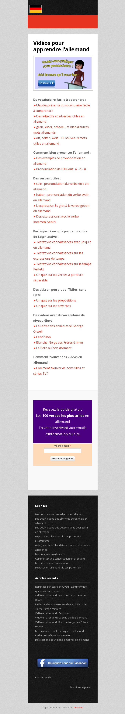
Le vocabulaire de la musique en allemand (59, 631)
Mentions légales (80, 687)
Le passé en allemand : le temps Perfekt (58, 567)
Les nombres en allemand (50, 554)
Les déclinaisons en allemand (52, 563)
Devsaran (77, 707)
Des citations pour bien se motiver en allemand (62, 639)
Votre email (62, 445)
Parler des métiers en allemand (53, 635)
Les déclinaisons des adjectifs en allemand (60, 514)
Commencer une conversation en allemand (60, 558)
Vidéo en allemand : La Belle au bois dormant (61, 617)
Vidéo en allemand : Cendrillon (52, 613)
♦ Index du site (43, 677)
